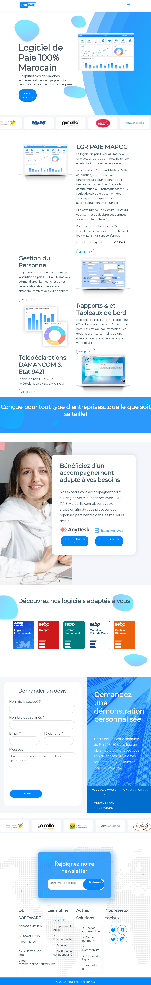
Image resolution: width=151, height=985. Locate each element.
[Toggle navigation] (128, 5)
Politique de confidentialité (62, 953)
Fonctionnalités (63, 937)
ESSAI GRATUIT (27, 95)
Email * (15, 733)
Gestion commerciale (91, 929)
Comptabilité (90, 948)
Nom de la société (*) (25, 702)
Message (16, 749)
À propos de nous (63, 928)
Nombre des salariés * (26, 717)
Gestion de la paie (91, 957)
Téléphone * (53, 733)
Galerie (59, 945)
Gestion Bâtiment (88, 939)
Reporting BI (90, 967)
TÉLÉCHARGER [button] (75, 541)
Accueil (58, 920)
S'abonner (96, 884)
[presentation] (34, 779)
